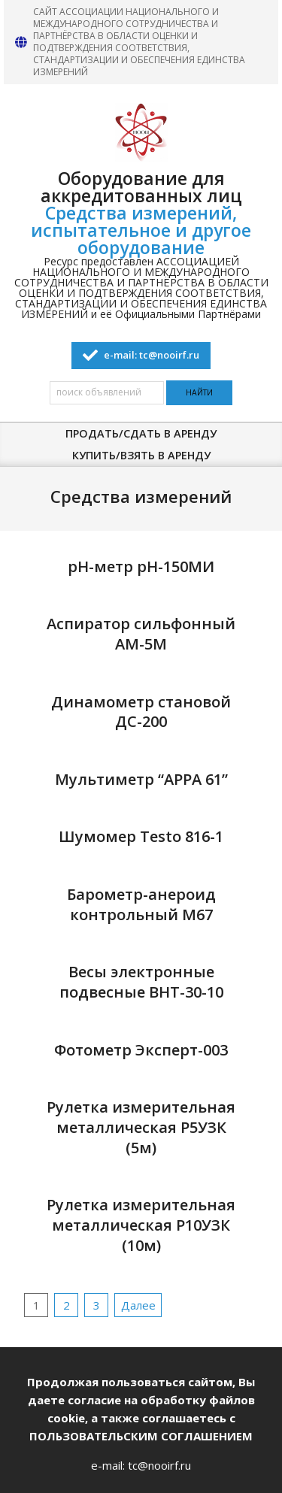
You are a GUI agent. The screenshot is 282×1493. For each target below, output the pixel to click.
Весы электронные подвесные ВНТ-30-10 (141, 982)
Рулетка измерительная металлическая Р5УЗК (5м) (141, 1127)
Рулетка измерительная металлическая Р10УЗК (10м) (141, 1225)
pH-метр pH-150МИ (141, 566)
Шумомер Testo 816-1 (141, 836)
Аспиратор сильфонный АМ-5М (141, 633)
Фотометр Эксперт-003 (141, 1050)
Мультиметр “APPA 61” (141, 779)
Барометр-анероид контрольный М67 (141, 904)
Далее (138, 1305)
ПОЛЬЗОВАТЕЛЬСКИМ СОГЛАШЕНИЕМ (141, 1435)
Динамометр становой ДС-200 (141, 712)
